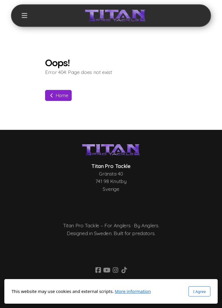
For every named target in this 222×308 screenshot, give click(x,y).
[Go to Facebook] (98, 270)
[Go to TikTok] (124, 270)
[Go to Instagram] (115, 270)
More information (133, 291)
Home (58, 95)
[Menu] (24, 15)
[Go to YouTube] (106, 270)
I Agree (199, 291)
